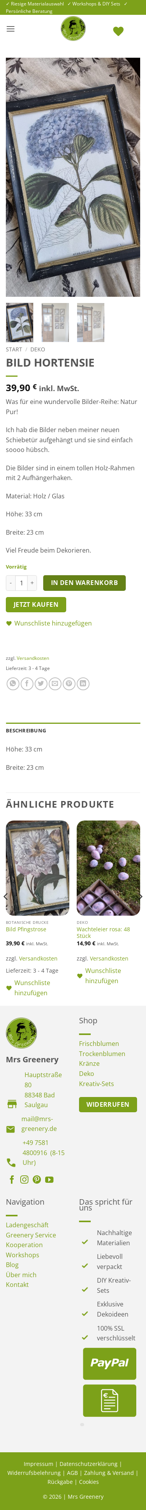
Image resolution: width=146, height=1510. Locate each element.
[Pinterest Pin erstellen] (69, 683)
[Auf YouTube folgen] (49, 1180)
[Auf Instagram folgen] (24, 1180)
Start (14, 349)
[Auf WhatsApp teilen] (13, 683)
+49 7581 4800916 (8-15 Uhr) (44, 1152)
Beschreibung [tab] (26, 730)
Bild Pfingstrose (26, 929)
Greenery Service (31, 1235)
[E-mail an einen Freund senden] (55, 683)
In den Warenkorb (84, 582)
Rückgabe (60, 1481)
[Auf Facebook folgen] (12, 1180)
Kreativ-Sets (96, 1083)
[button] (10, 28)
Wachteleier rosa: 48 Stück (103, 932)
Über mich (21, 1275)
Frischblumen (99, 1043)
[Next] (139, 912)
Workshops (22, 1255)
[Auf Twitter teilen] (41, 683)
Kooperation (24, 1245)
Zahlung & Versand (109, 1472)
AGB (72, 1472)
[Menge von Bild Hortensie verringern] (10, 583)
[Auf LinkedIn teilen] (83, 683)
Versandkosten (33, 658)
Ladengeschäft (27, 1225)
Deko (37, 349)
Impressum (38, 1463)
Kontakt (17, 1284)
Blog (12, 1264)
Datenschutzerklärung (89, 1463)
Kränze (89, 1063)
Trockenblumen (102, 1053)
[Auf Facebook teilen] (27, 683)
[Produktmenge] (21, 583)
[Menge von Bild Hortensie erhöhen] (32, 583)
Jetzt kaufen (36, 604)
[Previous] (6, 912)
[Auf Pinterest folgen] (37, 1180)
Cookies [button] (89, 1481)
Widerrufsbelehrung (34, 1472)
